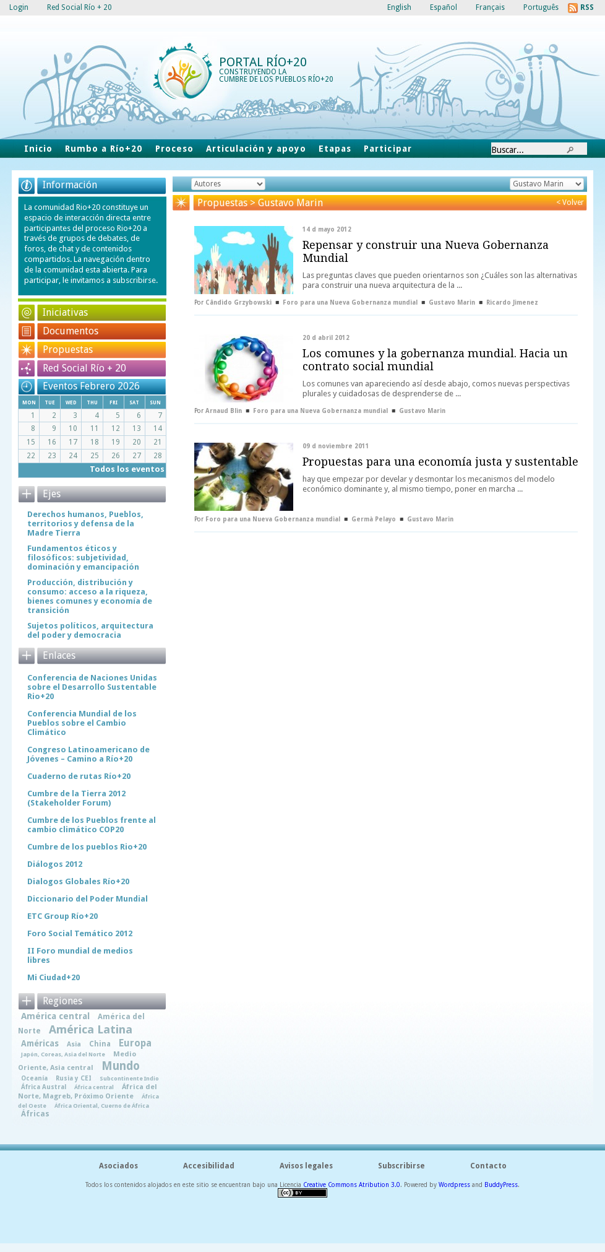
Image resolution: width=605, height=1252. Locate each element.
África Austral (43, 1086)
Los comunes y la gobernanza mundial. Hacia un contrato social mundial (435, 360)
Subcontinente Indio (129, 1078)
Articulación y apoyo (256, 149)
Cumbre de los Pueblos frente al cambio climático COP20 (91, 824)
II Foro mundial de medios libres (80, 955)
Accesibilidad (208, 1166)
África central (94, 1087)
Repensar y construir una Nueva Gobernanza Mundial (425, 251)
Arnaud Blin (223, 410)
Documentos (70, 331)
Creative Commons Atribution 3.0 (351, 1184)
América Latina (90, 1029)
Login (18, 7)
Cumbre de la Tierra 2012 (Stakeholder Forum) (76, 798)
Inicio (38, 149)
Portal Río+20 (263, 62)
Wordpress (454, 1184)
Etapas (335, 149)
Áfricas (35, 1114)
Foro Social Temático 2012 (79, 933)
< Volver (570, 202)
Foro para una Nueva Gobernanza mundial (350, 302)
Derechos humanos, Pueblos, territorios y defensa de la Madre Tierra (85, 523)
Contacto (488, 1166)
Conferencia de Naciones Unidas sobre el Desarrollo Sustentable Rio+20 (92, 687)
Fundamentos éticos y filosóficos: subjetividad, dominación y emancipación (83, 558)
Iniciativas (65, 312)
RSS (587, 7)
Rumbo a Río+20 (103, 149)
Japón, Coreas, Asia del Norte (63, 1054)
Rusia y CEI (74, 1078)
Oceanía (34, 1078)
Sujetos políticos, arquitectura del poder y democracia (90, 630)
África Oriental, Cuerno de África (101, 1105)
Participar (387, 149)
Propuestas (68, 349)
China (100, 1044)
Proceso (174, 149)
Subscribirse (401, 1166)
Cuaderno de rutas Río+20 (79, 776)
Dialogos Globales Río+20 (78, 881)
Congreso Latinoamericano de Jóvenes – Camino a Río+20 (88, 754)
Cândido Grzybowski (238, 302)
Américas (40, 1043)
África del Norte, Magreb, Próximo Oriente (87, 1091)
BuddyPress (501, 1184)
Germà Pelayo (373, 519)
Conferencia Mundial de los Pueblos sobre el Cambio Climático (82, 723)
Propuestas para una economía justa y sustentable (440, 461)
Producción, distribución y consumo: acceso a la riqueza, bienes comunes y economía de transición (89, 596)
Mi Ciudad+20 (53, 977)
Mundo (120, 1065)
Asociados (118, 1166)
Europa (135, 1043)
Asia (74, 1044)
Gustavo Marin (452, 302)
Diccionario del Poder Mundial (87, 898)
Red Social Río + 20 (84, 368)
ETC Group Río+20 (62, 916)
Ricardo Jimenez (512, 302)
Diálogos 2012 (54, 864)
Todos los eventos (127, 469)
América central (55, 1016)
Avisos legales (306, 1166)
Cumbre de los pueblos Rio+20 (87, 846)
